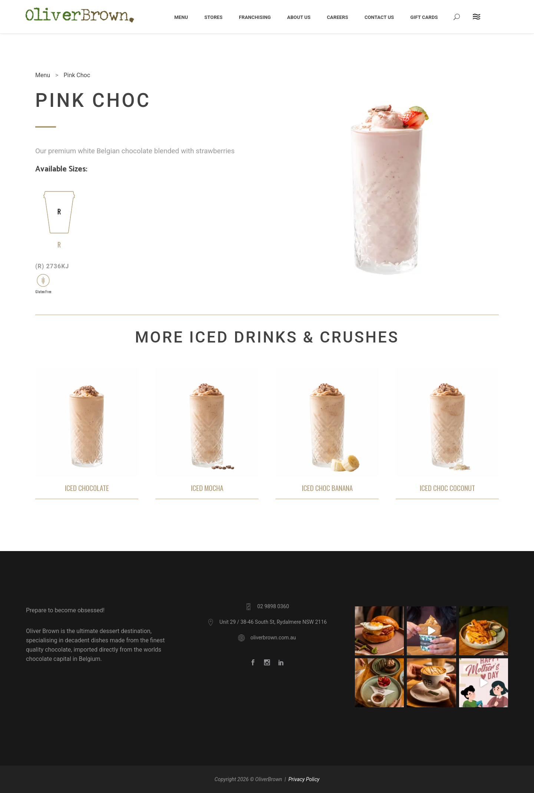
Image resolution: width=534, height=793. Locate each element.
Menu (42, 75)
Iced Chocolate (87, 488)
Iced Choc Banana (327, 488)
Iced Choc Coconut (447, 488)
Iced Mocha (207, 488)
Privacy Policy (304, 779)
